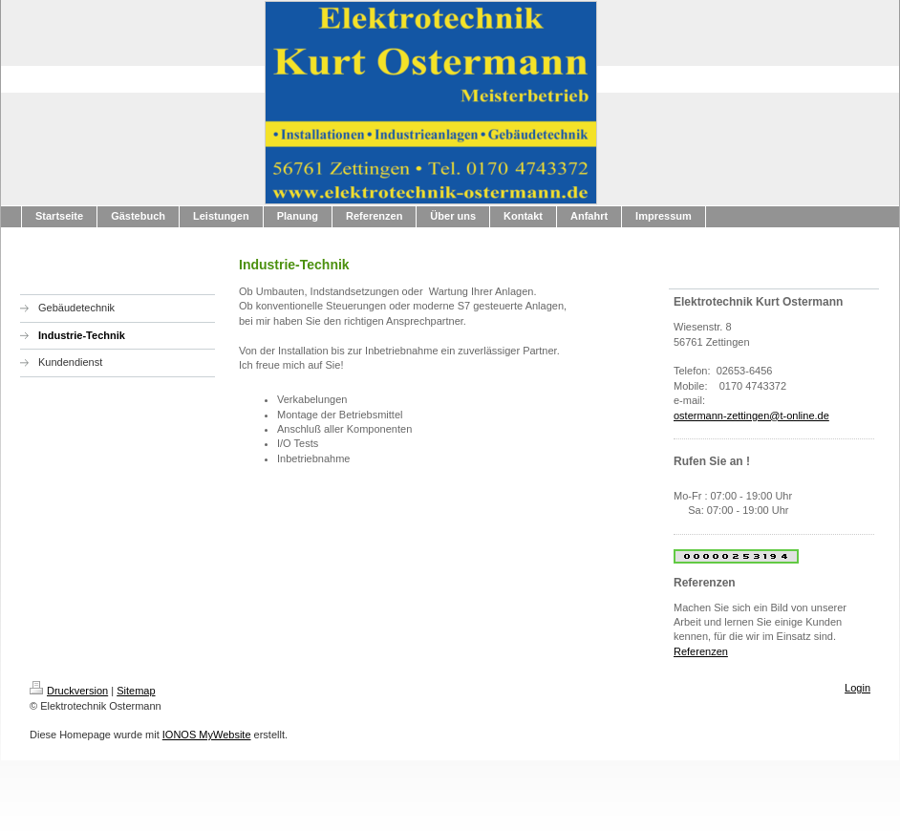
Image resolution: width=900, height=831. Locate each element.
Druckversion (69, 690)
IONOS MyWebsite (206, 734)
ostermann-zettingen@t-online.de (751, 415)
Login (857, 687)
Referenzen (701, 651)
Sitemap (136, 690)
